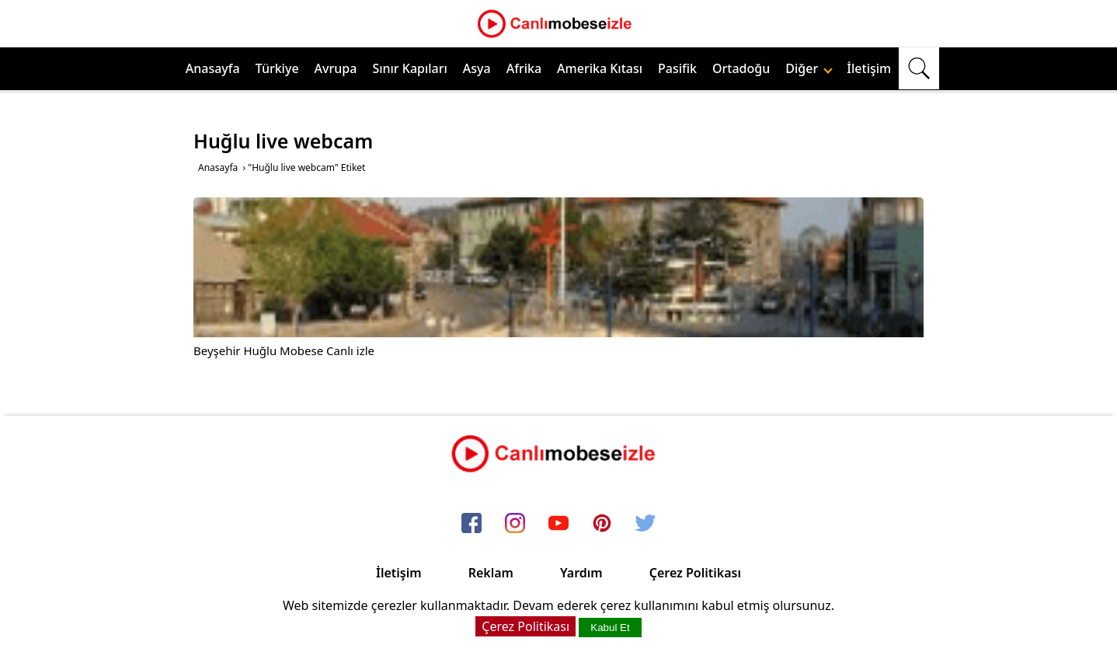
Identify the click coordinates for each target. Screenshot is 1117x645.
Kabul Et (609, 627)
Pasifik (677, 68)
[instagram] (515, 525)
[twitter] (645, 525)
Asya (477, 68)
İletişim (869, 68)
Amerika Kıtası (599, 68)
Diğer (809, 68)
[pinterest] (602, 525)
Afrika (523, 68)
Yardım (581, 572)
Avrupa (336, 68)
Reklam (490, 572)
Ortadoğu (741, 68)
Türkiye (277, 68)
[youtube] (558, 525)
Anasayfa (213, 68)
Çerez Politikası (695, 572)
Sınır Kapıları (409, 68)
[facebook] (471, 525)
